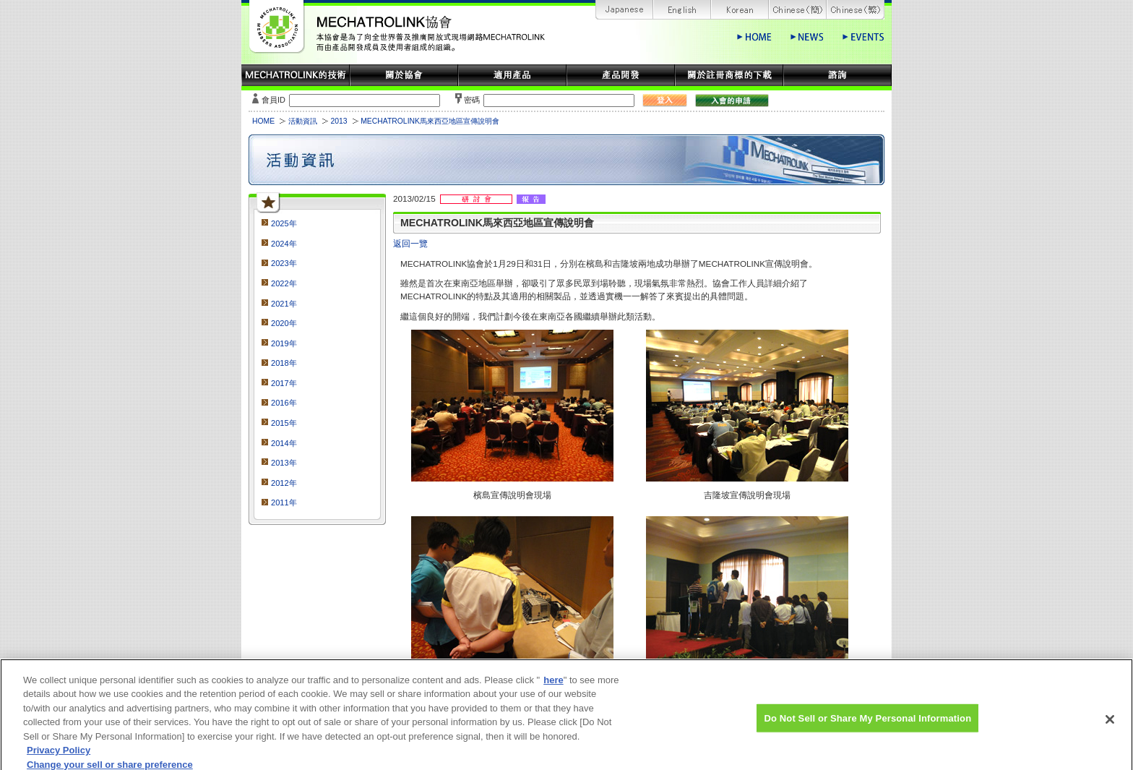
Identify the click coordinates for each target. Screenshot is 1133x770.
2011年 (284, 502)
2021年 (284, 303)
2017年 (284, 383)
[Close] (1110, 724)
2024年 (284, 243)
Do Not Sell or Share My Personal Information (867, 722)
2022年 (284, 283)
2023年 (284, 263)
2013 (338, 121)
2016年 (284, 402)
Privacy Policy (58, 755)
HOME (263, 121)
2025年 (284, 223)
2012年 (284, 483)
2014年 (284, 443)
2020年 (284, 323)
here (553, 685)
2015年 (284, 423)
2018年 (284, 363)
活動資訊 (302, 121)
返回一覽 (410, 243)
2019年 (284, 343)
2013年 (284, 462)
